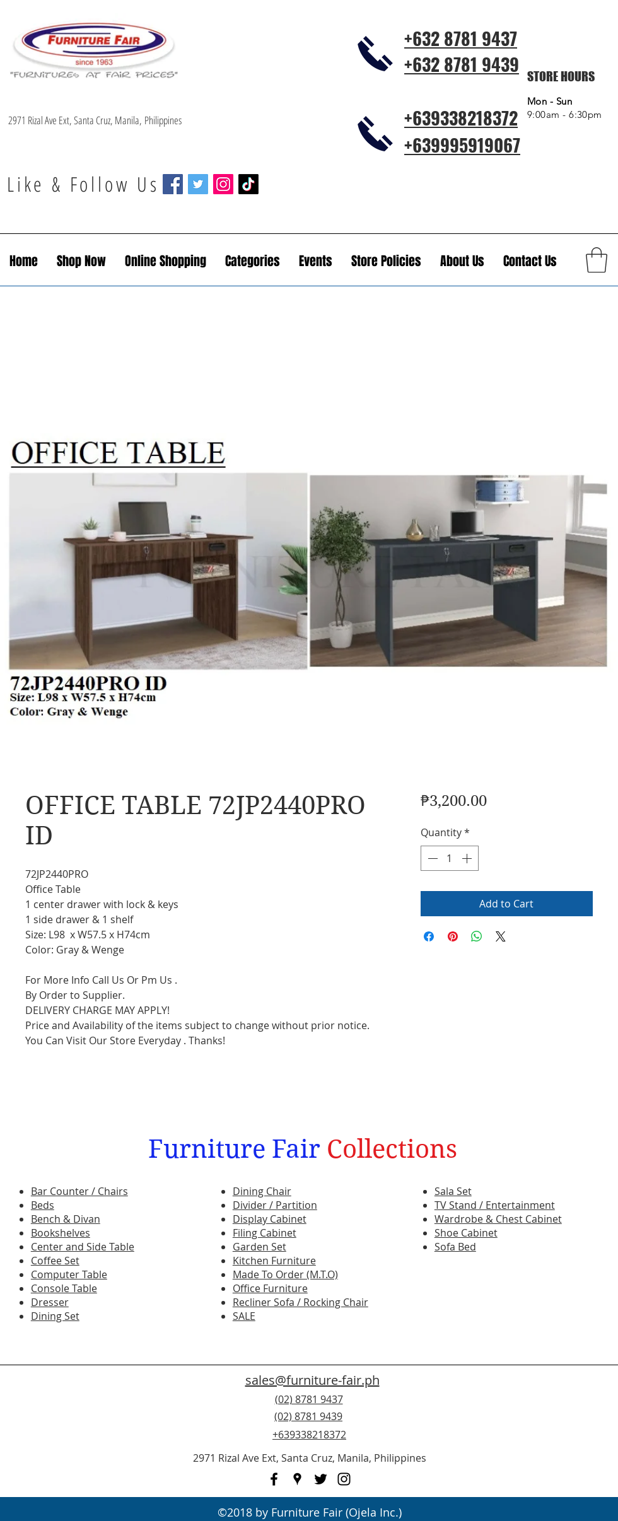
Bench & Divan (65, 1219)
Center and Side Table (82, 1247)
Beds (42, 1205)
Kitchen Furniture (274, 1261)
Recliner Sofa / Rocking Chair (300, 1302)
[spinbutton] (449, 858)
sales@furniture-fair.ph (312, 1380)
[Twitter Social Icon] (198, 184)
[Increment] (468, 858)
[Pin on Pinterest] (452, 936)
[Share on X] (500, 936)
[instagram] (344, 1479)
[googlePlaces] (297, 1479)
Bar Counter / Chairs (79, 1191)
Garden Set (259, 1247)
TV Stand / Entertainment (494, 1205)
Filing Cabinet (264, 1233)
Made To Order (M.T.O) (285, 1274)
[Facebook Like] (533, 1423)
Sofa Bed (455, 1247)
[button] (315, 261)
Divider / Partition (275, 1205)
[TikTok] (248, 184)
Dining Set (55, 1316)
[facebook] (274, 1479)
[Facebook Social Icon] (173, 184)
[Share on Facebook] (428, 936)
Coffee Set (55, 1261)
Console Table (64, 1288)
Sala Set (453, 1191)
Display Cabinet (269, 1219)
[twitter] (320, 1479)
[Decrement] (431, 858)
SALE (244, 1316)
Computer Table (69, 1274)
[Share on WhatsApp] (476, 936)
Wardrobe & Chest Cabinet (498, 1219)
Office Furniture (270, 1288)
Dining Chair (262, 1191)
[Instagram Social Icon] (223, 184)
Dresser (50, 1302)
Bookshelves (60, 1233)
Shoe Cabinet (466, 1233)
